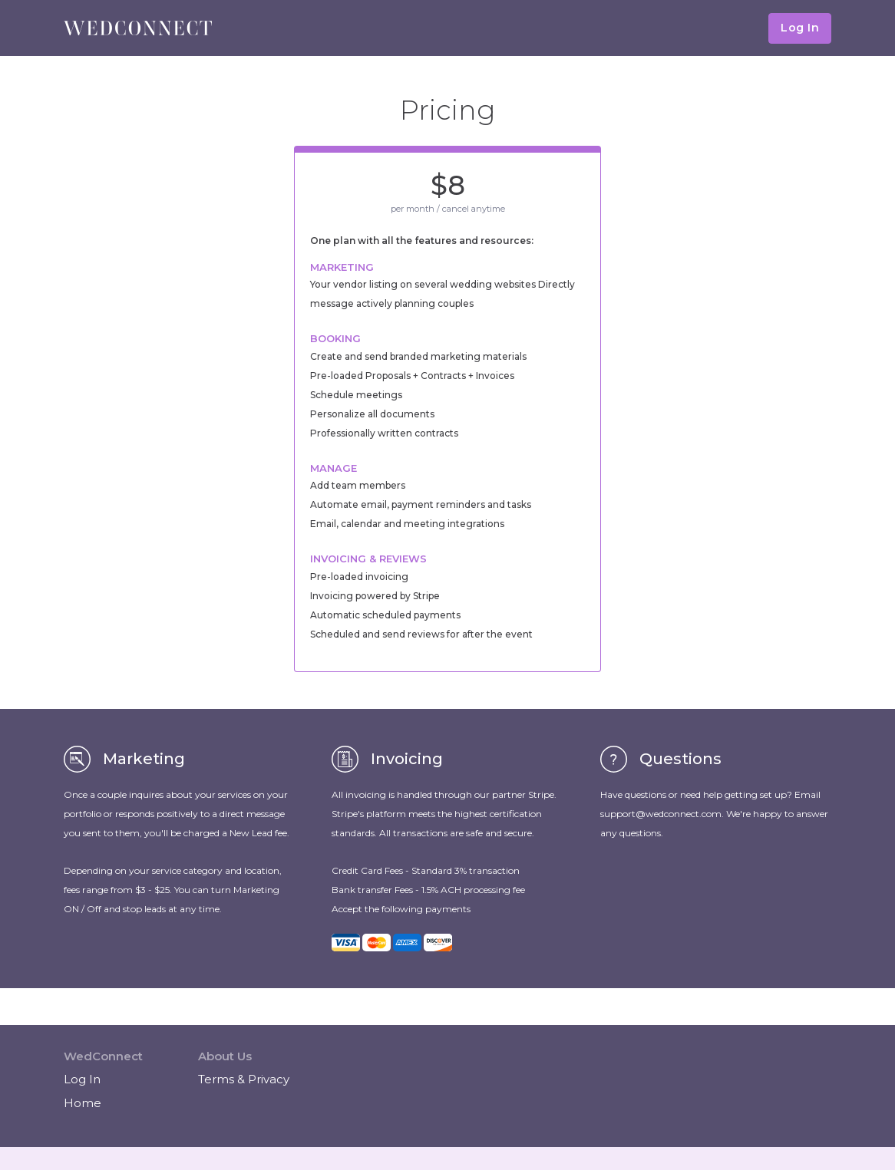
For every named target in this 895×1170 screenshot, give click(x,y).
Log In (800, 28)
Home (82, 1103)
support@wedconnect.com (661, 813)
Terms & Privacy (243, 1079)
